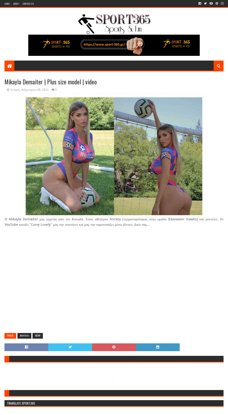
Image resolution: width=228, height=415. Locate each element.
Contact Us (28, 3)
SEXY (38, 335)
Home (7, 3)
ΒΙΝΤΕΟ (24, 335)
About (16, 3)
